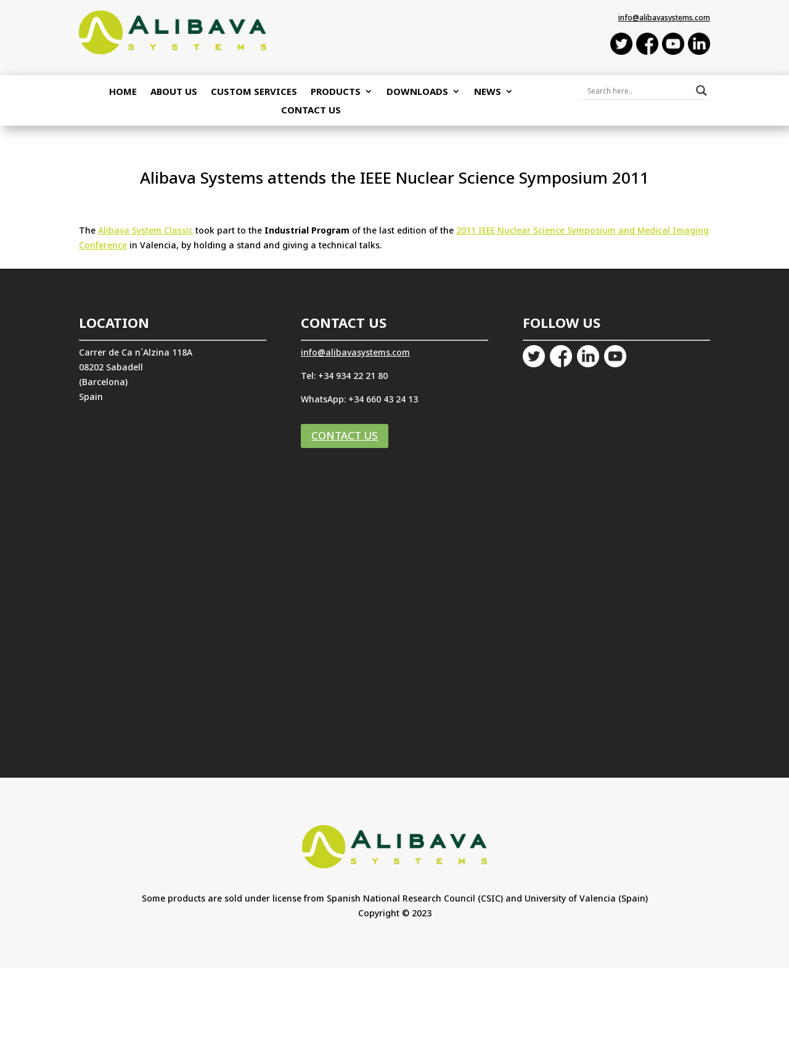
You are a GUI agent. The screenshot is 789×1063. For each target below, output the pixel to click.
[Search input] (638, 90)
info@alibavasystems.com (664, 17)
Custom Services (254, 92)
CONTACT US (344, 435)
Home (123, 92)
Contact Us (311, 110)
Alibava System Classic (145, 230)
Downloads (417, 92)
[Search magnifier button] (701, 90)
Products (336, 92)
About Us (173, 92)
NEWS (487, 92)
